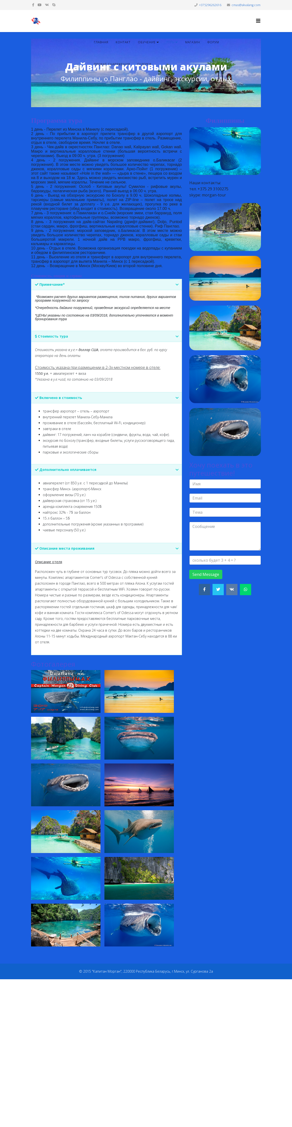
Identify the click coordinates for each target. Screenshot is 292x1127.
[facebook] (33, 4)
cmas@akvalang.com (246, 5)
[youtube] (40, 4)
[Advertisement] (146, 1052)
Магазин (192, 42)
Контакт (123, 42)
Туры (170, 42)
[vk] (47, 4)
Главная (101, 42)
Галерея (144, 64)
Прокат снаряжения (112, 64)
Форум (213, 42)
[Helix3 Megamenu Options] (258, 20)
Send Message (205, 574)
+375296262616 (210, 5)
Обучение (147, 42)
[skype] (53, 4)
